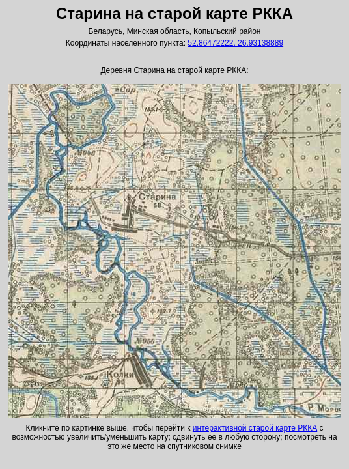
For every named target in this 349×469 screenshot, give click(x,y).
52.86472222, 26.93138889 (235, 43)
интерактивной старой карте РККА (255, 428)
